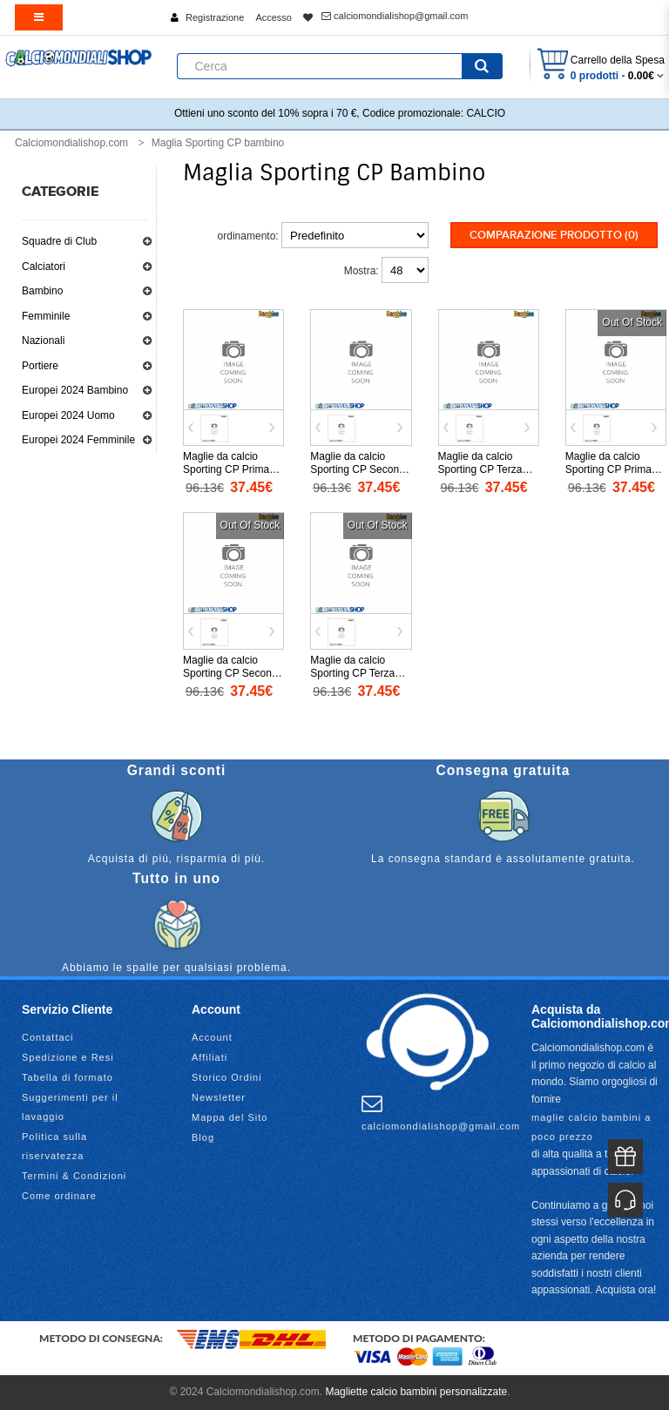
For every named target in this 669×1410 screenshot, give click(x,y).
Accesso (273, 17)
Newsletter (219, 1097)
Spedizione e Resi (68, 1057)
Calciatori (43, 266)
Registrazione (215, 17)
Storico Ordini (227, 1077)
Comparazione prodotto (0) (554, 235)
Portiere (40, 366)
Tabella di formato (67, 1077)
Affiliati (209, 1057)
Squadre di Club (59, 241)
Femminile (46, 316)
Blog (203, 1137)
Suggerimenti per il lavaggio (70, 1107)
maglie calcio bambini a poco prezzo (591, 1127)
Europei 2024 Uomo (68, 415)
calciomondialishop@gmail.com (394, 15)
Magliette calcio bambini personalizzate (416, 1392)
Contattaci (48, 1037)
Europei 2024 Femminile (78, 440)
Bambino (42, 291)
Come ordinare (59, 1196)
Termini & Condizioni (74, 1176)
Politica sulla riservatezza (54, 1146)
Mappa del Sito (229, 1117)
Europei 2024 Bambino (75, 390)
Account (212, 1037)
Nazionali (43, 340)
